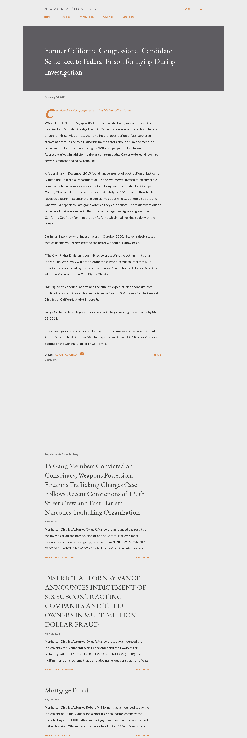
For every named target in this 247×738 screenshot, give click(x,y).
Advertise (108, 16)
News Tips (65, 16)
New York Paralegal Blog (70, 8)
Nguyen (58, 354)
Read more (142, 557)
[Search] (187, 9)
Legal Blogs (128, 16)
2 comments (62, 735)
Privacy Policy (87, 16)
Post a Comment (65, 557)
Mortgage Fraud (67, 689)
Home (47, 16)
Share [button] (157, 354)
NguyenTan (70, 354)
